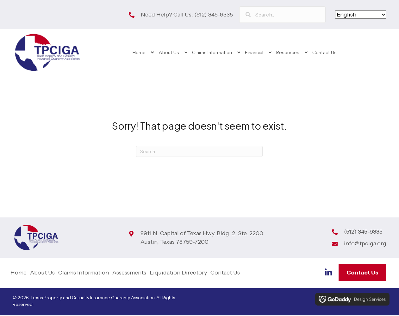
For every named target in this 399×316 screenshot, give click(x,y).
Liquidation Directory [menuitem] (178, 273)
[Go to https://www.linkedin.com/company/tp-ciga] (328, 274)
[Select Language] (360, 14)
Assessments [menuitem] (129, 273)
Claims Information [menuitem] (83, 273)
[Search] (199, 152)
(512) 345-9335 (213, 14)
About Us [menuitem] (42, 273)
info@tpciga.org (365, 244)
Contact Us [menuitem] (225, 273)
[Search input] (282, 14)
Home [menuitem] (18, 273)
